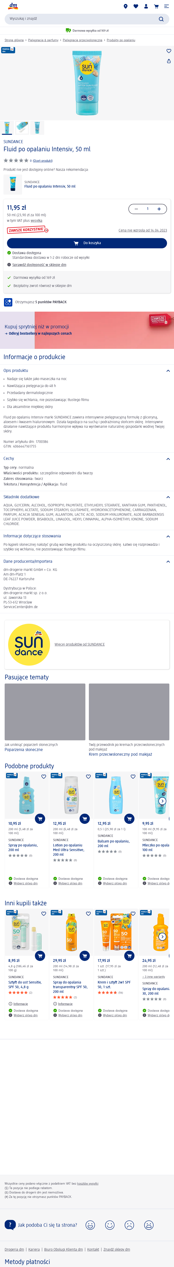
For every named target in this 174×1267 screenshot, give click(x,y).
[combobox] (87, 19)
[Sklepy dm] (125, 6)
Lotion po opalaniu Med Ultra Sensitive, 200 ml (68, 850)
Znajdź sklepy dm (117, 1250)
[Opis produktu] (87, 371)
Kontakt (93, 1250)
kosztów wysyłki (87, 1183)
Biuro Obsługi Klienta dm (63, 1250)
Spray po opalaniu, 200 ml (23, 848)
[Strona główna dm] (13, 6)
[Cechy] (87, 459)
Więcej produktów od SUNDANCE (56, 645)
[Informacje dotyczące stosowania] (87, 536)
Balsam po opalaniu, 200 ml (114, 844)
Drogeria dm (14, 1250)
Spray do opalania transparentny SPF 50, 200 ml (70, 987)
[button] (166, 6)
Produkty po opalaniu (121, 40)
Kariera (34, 1250)
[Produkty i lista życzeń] (136, 6)
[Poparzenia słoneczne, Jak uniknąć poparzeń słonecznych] (45, 721)
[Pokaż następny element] (162, 801)
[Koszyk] (156, 6)
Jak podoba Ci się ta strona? (47, 1225)
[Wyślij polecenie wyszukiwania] (161, 19)
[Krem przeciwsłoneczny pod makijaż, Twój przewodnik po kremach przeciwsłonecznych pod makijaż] (129, 721)
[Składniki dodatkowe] (87, 497)
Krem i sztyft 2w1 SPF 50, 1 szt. (114, 985)
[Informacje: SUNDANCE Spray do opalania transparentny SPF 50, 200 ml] (63, 1003)
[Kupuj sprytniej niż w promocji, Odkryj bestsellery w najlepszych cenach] (87, 330)
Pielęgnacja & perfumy (43, 40)
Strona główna (14, 40)
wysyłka (36, 221)
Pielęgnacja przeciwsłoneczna (82, 40)
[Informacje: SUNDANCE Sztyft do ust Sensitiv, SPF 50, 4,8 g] (18, 1003)
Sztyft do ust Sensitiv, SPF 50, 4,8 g (25, 985)
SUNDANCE (13, 142)
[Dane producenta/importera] (87, 562)
